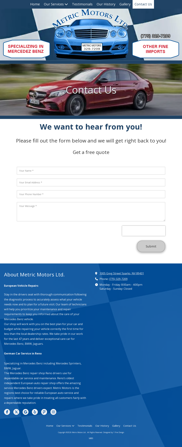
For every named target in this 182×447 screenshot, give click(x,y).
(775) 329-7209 (118, 279)
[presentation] (143, 231)
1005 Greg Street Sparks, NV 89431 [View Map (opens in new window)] (122, 273)
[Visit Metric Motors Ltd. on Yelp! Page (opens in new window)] (35, 412)
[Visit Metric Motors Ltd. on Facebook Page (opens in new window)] (7, 412)
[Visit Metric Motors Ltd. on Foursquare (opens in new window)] (44, 412)
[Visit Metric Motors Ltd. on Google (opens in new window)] (26, 412)
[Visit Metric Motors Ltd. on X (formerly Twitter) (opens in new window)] (16, 412)
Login (91, 438)
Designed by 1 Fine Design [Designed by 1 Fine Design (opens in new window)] (113, 432)
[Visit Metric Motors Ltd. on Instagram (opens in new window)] (53, 412)
